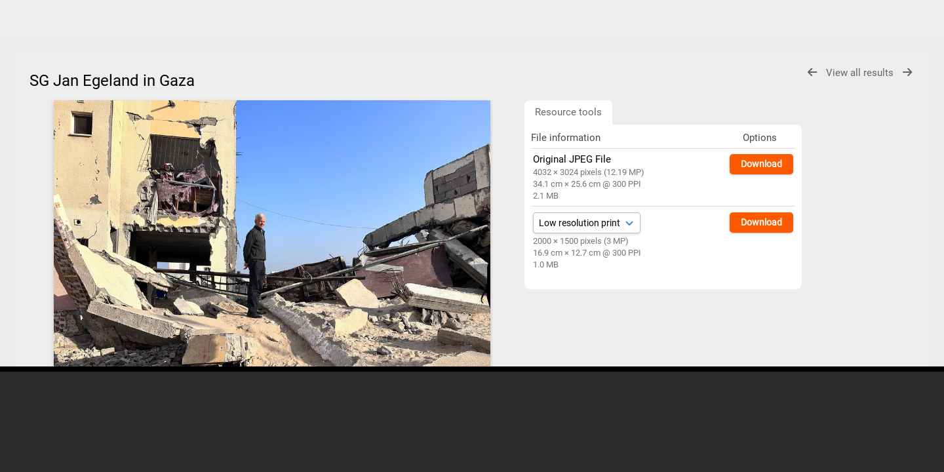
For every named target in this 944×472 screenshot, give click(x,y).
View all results (861, 73)
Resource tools (568, 112)
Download (761, 164)
